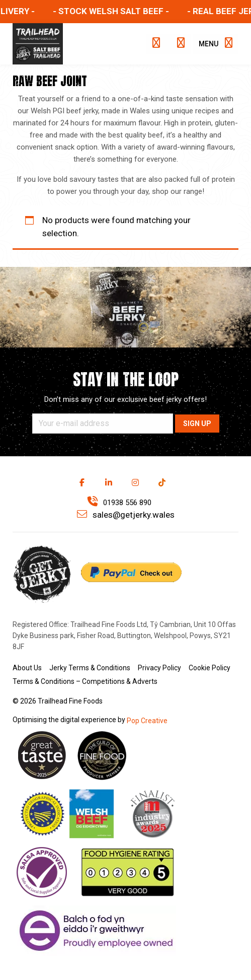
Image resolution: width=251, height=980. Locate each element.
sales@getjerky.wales (126, 514)
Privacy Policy (159, 667)
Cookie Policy (209, 667)
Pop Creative (147, 721)
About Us (27, 667)
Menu (215, 43)
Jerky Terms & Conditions (89, 667)
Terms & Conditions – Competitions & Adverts (85, 681)
